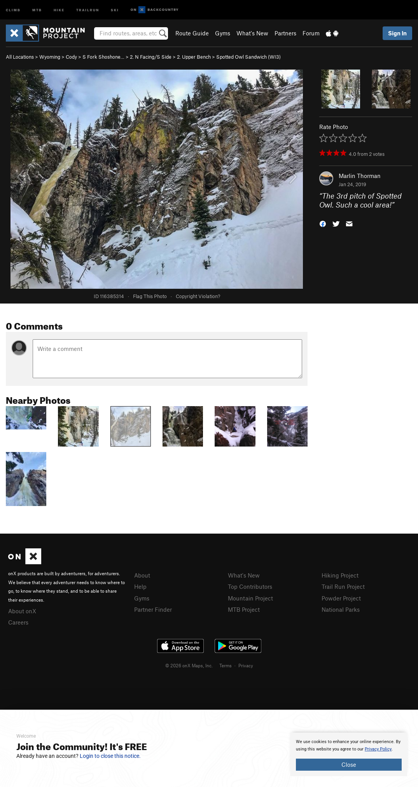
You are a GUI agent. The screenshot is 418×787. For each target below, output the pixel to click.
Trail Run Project (343, 586)
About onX (22, 610)
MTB (37, 9)
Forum (311, 33)
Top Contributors (250, 586)
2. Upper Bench (194, 57)
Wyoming (49, 57)
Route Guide (192, 33)
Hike (59, 9)
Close (348, 764)
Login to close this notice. (110, 756)
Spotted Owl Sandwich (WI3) (248, 57)
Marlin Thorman (360, 175)
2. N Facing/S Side (150, 57)
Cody (71, 57)
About (142, 575)
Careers (18, 622)
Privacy (245, 665)
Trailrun (87, 9)
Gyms (222, 33)
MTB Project (244, 609)
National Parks (341, 609)
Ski (115, 9)
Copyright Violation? (198, 296)
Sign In (397, 33)
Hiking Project (340, 575)
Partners (285, 33)
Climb (13, 9)
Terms (225, 665)
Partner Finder (153, 609)
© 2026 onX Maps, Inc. (189, 665)
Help (140, 586)
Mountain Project (250, 598)
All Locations (20, 57)
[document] (349, 754)
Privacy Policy (378, 749)
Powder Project (341, 598)
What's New (252, 33)
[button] (322, 222)
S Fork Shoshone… (103, 57)
